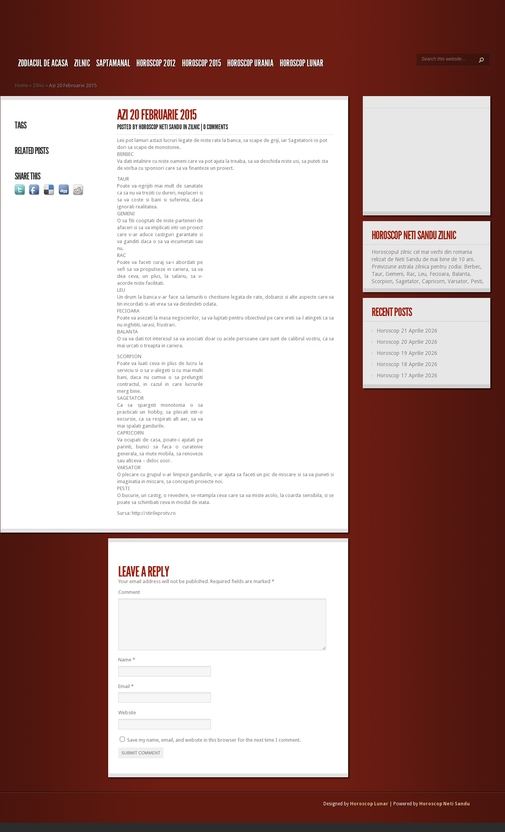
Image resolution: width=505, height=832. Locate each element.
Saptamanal (113, 63)
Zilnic (82, 63)
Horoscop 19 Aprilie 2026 (407, 353)
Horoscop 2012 (156, 63)
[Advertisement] (269, 230)
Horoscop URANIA (250, 63)
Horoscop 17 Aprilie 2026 (407, 375)
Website (127, 722)
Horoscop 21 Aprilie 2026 (407, 331)
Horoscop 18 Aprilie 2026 (407, 364)
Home (21, 85)
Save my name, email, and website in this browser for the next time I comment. (214, 749)
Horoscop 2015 (201, 63)
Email (126, 695)
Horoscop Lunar (369, 813)
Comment (129, 592)
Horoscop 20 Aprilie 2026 (407, 342)
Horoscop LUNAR (301, 63)
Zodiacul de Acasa (43, 63)
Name (126, 669)
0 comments (215, 127)
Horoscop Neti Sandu (160, 127)
